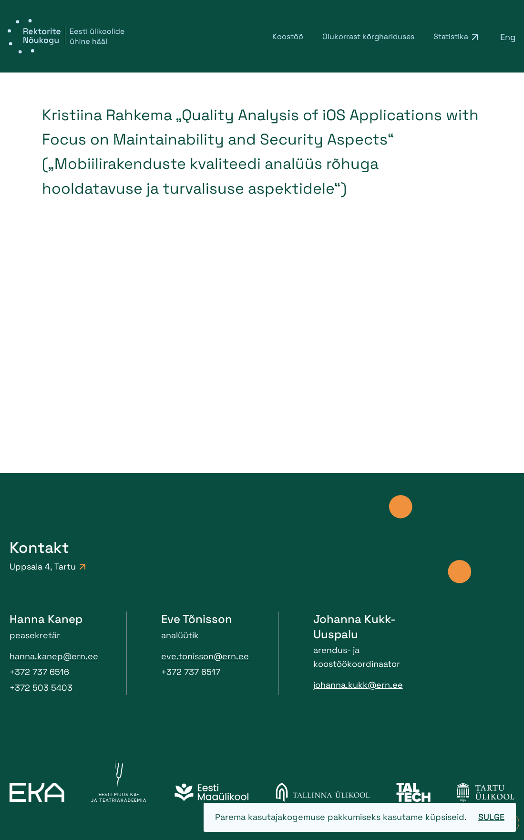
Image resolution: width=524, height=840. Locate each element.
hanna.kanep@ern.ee (54, 656)
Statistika (450, 36)
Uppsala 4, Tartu (47, 566)
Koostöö (287, 36)
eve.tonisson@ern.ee (205, 656)
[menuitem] (508, 36)
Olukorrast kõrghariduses (368, 36)
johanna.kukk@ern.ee (358, 684)
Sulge (491, 816)
